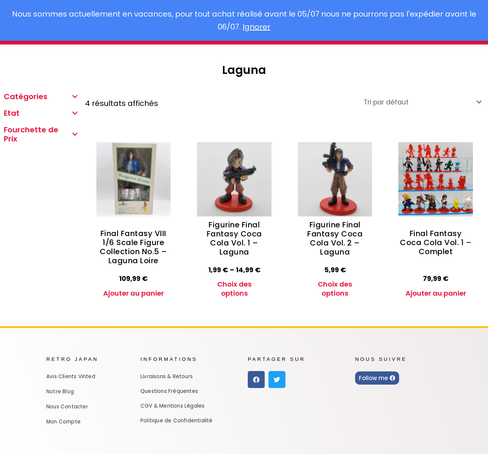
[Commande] (412, 102)
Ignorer (256, 26)
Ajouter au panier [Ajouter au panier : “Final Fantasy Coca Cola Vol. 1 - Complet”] (436, 290)
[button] (256, 373)
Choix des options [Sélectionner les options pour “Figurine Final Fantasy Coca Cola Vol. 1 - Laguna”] (234, 290)
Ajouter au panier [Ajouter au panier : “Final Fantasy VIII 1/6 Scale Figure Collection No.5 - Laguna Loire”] (133, 290)
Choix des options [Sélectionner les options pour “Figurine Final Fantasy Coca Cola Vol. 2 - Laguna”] (335, 290)
